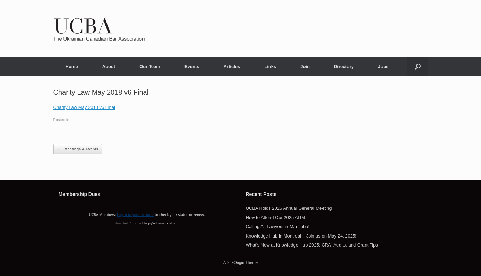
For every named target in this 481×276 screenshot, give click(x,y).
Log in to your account (135, 214)
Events (191, 66)
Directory (344, 66)
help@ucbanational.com (161, 223)
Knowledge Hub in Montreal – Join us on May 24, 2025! (301, 236)
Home (72, 66)
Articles (232, 66)
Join (305, 66)
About (108, 66)
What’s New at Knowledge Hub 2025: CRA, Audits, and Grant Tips (312, 245)
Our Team (149, 66)
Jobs (383, 66)
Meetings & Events (77, 149)
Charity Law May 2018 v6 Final (84, 107)
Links (270, 66)
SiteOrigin (235, 262)
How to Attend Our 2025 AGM (275, 217)
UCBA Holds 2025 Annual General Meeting (289, 208)
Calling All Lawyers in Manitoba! (278, 226)
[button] (417, 66)
